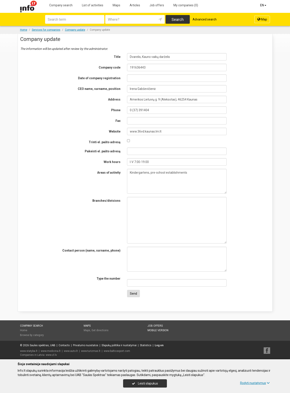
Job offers (156, 5)
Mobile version (158, 330)
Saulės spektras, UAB (42, 345)
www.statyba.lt (28, 351)
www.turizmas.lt (90, 351)
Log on (159, 345)
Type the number (108, 278)
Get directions (100, 330)
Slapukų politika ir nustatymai (119, 345)
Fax (117, 121)
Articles (135, 5)
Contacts (64, 345)
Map (262, 19)
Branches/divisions (106, 200)
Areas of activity (108, 172)
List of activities (92, 5)
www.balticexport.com (117, 351)
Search (177, 19)
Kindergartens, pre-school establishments (177, 181)
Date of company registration (99, 78)
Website (114, 131)
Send (133, 293)
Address (114, 99)
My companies (185, 5)
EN (263, 5)
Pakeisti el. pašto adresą (102, 151)
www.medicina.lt (51, 351)
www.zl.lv (51, 354)
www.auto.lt (71, 351)
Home (23, 330)
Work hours (112, 162)
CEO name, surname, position (99, 89)
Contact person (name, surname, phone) (91, 250)
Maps (116, 5)
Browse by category (32, 335)
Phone (115, 110)
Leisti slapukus (145, 383)
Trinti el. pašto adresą (104, 142)
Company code (109, 67)
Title (117, 57)
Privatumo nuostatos (85, 345)
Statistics (145, 345)
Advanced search (205, 19)
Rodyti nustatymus (255, 383)
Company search (61, 5)
